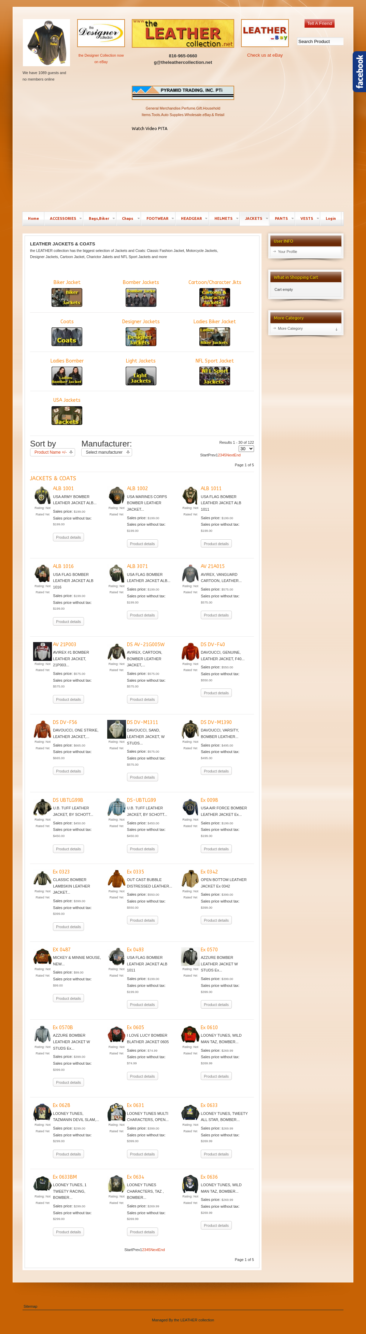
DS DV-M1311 (142, 722)
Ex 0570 (209, 950)
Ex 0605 (135, 1028)
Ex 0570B (63, 1028)
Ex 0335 (135, 872)
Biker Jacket (67, 293)
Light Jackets (141, 371)
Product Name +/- (50, 452)
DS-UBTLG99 (141, 800)
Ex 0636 (209, 1177)
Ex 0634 (135, 1177)
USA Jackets (67, 411)
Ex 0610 (209, 1028)
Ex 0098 (209, 800)
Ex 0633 (209, 1105)
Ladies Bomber (67, 371)
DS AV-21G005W (146, 645)
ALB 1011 (211, 489)
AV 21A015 (213, 566)
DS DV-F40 (213, 645)
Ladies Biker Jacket (215, 332)
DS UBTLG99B (68, 800)
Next (230, 455)
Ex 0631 (135, 1105)
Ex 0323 (61, 872)
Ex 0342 (209, 872)
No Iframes (183, 170)
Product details (68, 537)
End (237, 455)
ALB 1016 (63, 566)
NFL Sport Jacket (215, 371)
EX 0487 (62, 950)
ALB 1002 (137, 489)
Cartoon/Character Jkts (214, 293)
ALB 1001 (63, 489)
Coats (67, 332)
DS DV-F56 (65, 722)
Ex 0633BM (65, 1177)
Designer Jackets (141, 332)
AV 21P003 (64, 645)
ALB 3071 (137, 566)
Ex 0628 (61, 1105)
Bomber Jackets (141, 293)
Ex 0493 (135, 950)
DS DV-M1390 (216, 722)
